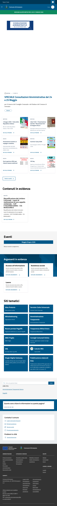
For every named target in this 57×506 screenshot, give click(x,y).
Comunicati (45, 460)
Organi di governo (7, 458)
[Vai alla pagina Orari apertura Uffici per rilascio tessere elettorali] (8, 169)
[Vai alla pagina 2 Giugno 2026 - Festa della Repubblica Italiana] (8, 132)
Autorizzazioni (19, 460)
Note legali (35, 487)
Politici (4, 464)
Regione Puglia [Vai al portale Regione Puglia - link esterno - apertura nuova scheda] (6, 2)
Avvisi (44, 462)
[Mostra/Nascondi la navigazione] (2, 7)
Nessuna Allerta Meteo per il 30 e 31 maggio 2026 (28, 12)
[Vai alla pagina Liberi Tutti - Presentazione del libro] (35, 132)
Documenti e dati (7, 470)
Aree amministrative (8, 460)
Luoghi (44, 470)
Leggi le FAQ (26, 479)
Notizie (44, 458)
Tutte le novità (9, 178)
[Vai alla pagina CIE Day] (35, 169)
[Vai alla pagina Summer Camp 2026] (35, 151)
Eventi (44, 472)
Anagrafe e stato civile (21, 458)
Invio (51, 383)
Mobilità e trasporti (34, 458)
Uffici (4, 462)
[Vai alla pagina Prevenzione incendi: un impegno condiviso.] (8, 151)
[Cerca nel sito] (52, 7)
